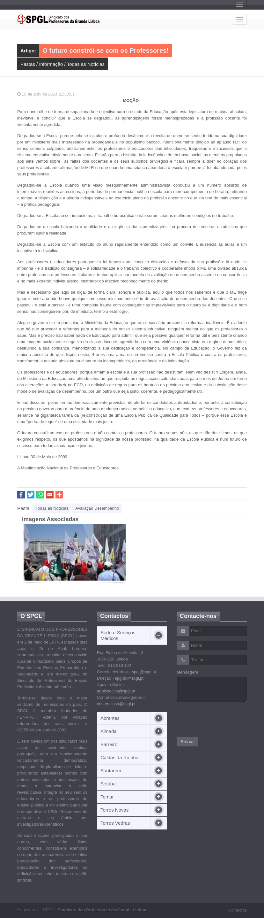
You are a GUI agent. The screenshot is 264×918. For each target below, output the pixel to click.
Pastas (27, 64)
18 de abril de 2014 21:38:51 (46, 94)
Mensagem (187, 672)
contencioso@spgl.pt (116, 703)
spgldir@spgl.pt (129, 678)
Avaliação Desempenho (97, 508)
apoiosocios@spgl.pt (116, 691)
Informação (51, 64)
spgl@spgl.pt (144, 671)
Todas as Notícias (86, 64)
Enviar (187, 741)
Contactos (237, 910)
